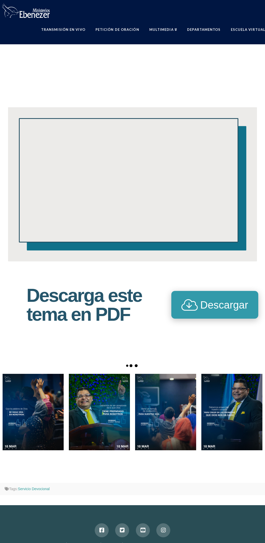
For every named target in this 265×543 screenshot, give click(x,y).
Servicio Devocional (34, 489)
